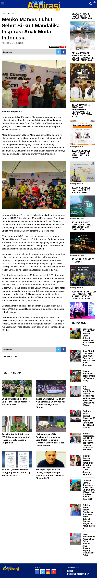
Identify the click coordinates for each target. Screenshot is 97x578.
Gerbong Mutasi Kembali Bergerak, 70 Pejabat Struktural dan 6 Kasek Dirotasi (88, 419)
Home (4, 14)
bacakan (54, 47)
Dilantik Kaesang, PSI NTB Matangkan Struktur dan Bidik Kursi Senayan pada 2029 (87, 465)
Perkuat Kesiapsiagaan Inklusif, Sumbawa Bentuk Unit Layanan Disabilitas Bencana (88, 442)
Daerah (11, 14)
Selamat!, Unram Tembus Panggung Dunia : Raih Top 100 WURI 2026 (16, 472)
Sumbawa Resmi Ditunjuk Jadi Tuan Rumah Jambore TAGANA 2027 (16, 402)
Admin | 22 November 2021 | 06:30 (12, 43)
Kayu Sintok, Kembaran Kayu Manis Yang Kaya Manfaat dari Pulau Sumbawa (88, 358)
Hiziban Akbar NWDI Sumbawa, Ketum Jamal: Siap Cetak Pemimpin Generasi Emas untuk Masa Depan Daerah (50, 440)
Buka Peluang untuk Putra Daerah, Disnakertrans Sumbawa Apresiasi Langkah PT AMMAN (88, 396)
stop (63, 47)
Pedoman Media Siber (78, 574)
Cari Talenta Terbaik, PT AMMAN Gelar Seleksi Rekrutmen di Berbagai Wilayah (88, 337)
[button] (94, 1)
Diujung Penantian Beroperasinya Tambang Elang (88, 376)
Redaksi (71, 571)
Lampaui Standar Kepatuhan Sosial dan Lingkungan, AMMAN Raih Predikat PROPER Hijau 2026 (88, 489)
